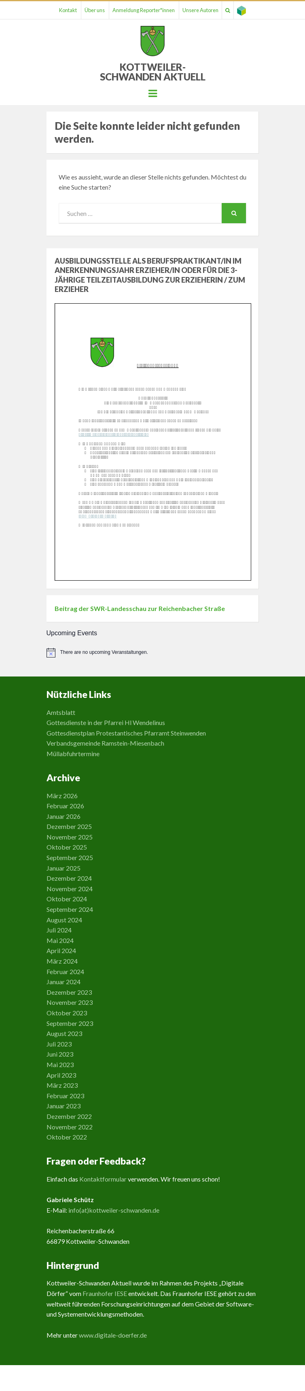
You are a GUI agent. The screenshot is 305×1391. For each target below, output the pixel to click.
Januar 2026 (63, 816)
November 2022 (70, 1127)
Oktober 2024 (67, 899)
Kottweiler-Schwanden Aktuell (152, 71)
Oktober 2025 (67, 847)
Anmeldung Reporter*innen (143, 10)
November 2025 (70, 837)
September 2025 (70, 857)
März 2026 (62, 795)
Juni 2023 (60, 1054)
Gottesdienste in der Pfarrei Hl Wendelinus (106, 722)
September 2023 (70, 1023)
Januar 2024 (63, 981)
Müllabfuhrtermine (73, 753)
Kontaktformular (103, 1179)
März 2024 (62, 961)
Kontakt (68, 10)
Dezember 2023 (69, 992)
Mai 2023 (60, 1064)
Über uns (95, 10)
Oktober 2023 (67, 1013)
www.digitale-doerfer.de (113, 1335)
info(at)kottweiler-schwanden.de (113, 1210)
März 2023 (62, 1085)
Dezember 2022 (69, 1116)
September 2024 (70, 909)
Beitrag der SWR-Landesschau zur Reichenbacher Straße (140, 608)
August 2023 (64, 1033)
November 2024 (70, 888)
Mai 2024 (60, 940)
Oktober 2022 (67, 1137)
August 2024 (64, 920)
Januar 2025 (63, 868)
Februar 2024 (65, 971)
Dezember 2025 (69, 826)
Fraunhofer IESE (105, 1293)
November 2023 (70, 1002)
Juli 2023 (59, 1044)
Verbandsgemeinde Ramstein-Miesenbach (105, 743)
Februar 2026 (65, 806)
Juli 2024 (59, 930)
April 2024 (61, 950)
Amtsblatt (61, 712)
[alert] (153, 652)
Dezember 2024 (69, 878)
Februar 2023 (65, 1095)
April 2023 (61, 1075)
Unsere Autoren (200, 10)
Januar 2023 (63, 1106)
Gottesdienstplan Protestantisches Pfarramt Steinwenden (126, 733)
